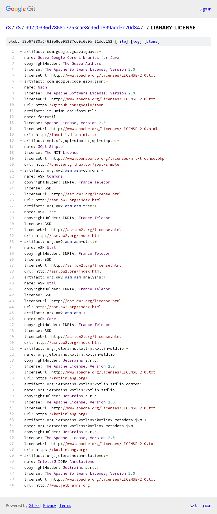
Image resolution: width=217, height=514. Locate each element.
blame (152, 41)
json (206, 505)
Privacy (49, 505)
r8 (8, 27)
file (121, 41)
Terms (65, 505)
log (136, 41)
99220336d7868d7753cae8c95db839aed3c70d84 (82, 27)
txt (193, 505)
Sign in (205, 9)
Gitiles (34, 505)
